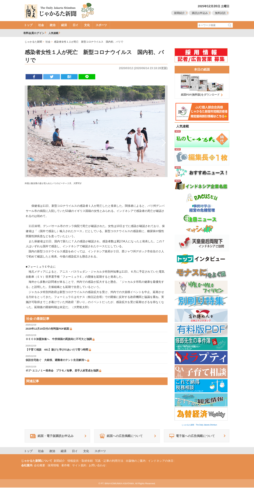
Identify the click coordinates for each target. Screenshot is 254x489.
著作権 (65, 466)
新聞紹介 (179, 12)
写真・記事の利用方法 (109, 462)
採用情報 (53, 466)
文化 (87, 25)
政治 (52, 25)
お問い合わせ (97, 466)
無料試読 (220, 12)
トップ (28, 25)
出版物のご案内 (136, 462)
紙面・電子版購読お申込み (54, 436)
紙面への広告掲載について (123, 436)
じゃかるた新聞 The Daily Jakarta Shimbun (199, 425)
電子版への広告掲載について (194, 437)
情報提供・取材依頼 (80, 462)
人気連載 (54, 32)
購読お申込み (200, 12)
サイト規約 (79, 466)
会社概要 (39, 466)
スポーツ (101, 25)
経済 (64, 25)
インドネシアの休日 (160, 462)
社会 (41, 25)
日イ (75, 25)
